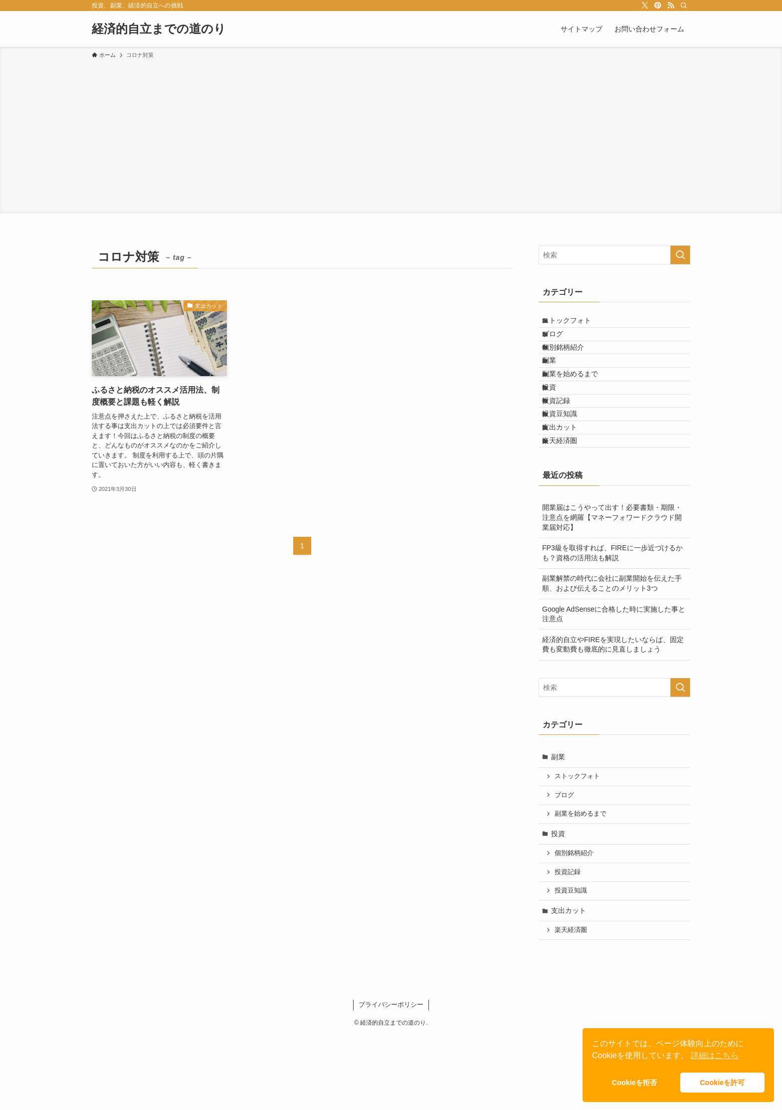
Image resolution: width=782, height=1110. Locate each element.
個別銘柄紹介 (572, 366)
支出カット (568, 490)
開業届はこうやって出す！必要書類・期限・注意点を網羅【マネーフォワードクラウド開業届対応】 (612, 591)
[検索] (683, 5)
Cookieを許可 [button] (722, 1083)
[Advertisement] (391, 135)
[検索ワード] (614, 254)
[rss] (670, 5)
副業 (558, 386)
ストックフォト (575, 324)
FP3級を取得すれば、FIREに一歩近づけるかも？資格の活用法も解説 (612, 627)
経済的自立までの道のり (159, 29)
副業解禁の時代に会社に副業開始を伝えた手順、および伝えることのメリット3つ (612, 657)
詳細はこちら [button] (715, 1055)
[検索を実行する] (680, 254)
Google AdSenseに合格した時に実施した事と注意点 (613, 688)
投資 (558, 428)
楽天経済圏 (568, 511)
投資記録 (565, 448)
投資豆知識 (568, 469)
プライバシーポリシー (391, 1079)
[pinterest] (657, 5)
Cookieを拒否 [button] (634, 1083)
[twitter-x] (644, 5)
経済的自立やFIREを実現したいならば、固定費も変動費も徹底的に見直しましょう (613, 719)
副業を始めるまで (579, 407)
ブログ (561, 345)
